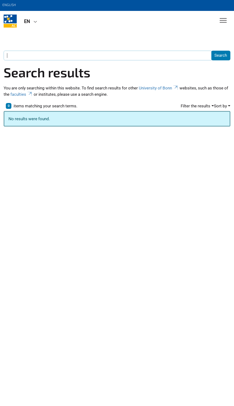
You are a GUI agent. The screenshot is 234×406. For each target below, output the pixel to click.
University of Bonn (159, 88)
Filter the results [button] (195, 105)
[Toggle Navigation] (223, 21)
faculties (21, 94)
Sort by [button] (220, 105)
